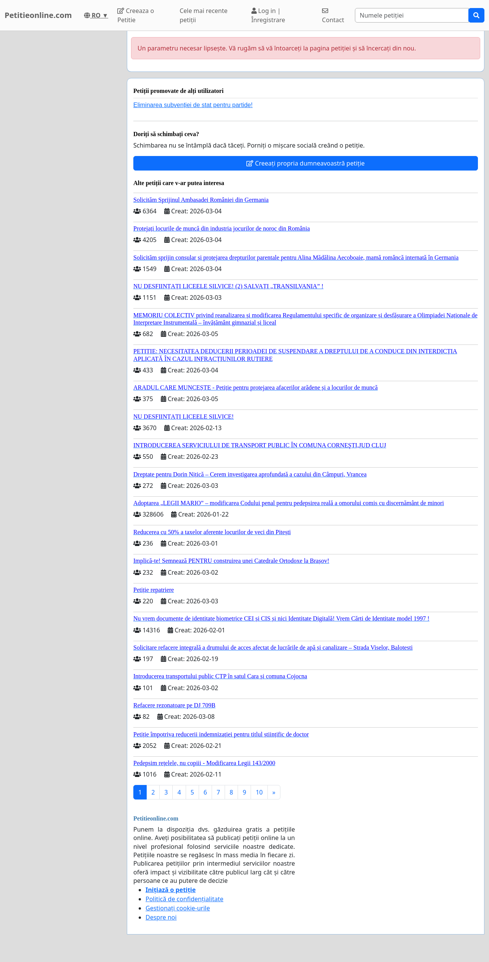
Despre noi (161, 917)
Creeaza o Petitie (135, 15)
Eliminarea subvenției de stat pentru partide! (193, 105)
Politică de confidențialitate (184, 899)
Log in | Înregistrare (268, 15)
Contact (333, 16)
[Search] (412, 15)
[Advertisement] (61, 145)
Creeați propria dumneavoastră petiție (305, 163)
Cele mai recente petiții (203, 15)
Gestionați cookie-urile (178, 908)
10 (259, 792)
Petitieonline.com (38, 15)
